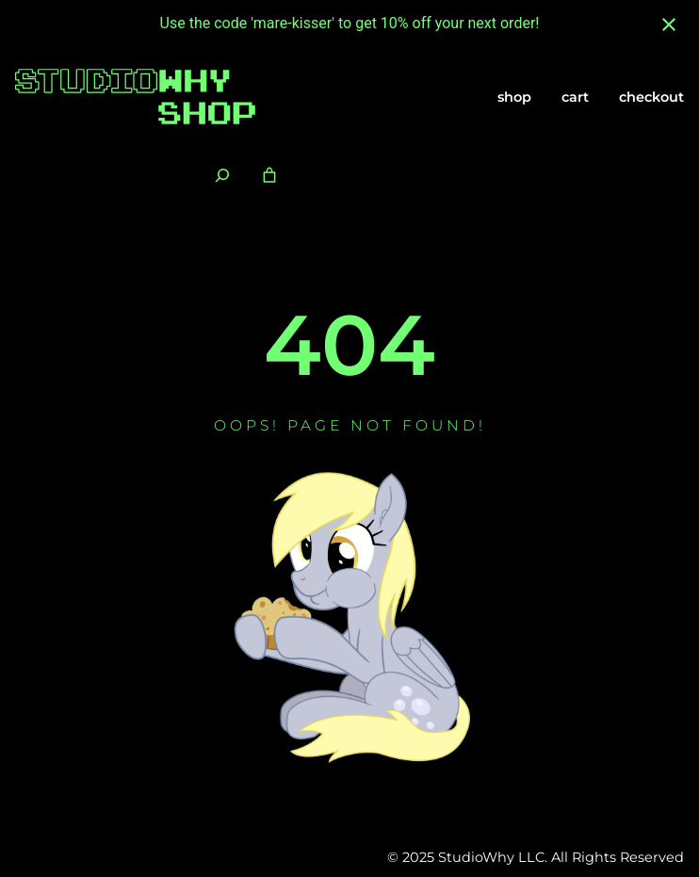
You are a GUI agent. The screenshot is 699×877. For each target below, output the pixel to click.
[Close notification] (669, 24)
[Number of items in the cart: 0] (269, 175)
